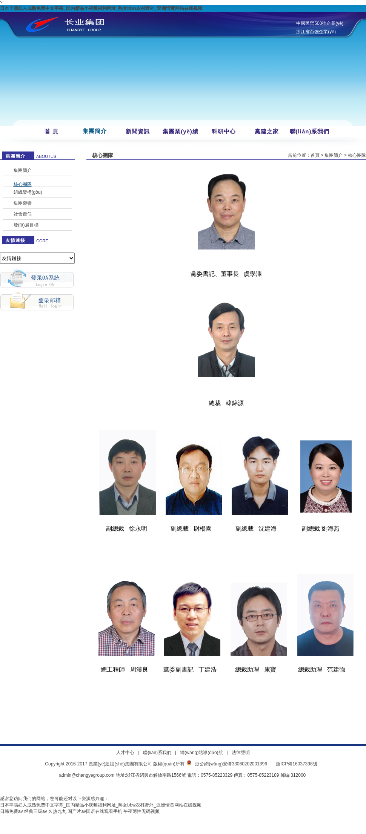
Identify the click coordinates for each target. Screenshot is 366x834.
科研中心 (224, 131)
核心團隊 (23, 184)
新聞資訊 (138, 131)
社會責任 (23, 214)
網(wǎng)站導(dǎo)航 (201, 752)
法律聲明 (241, 752)
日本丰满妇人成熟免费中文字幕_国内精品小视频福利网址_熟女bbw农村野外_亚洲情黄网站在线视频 (101, 8)
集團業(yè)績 (180, 131)
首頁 (315, 155)
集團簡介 (95, 131)
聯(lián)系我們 (310, 131)
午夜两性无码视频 (141, 811)
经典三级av (35, 811)
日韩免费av (11, 811)
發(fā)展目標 (26, 225)
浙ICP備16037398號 (296, 764)
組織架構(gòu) (28, 192)
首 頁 (51, 131)
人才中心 (125, 752)
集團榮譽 (23, 203)
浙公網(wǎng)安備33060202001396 (231, 764)
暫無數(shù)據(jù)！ (37, 258)
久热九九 (57, 811)
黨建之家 (267, 131)
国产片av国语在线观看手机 (95, 811)
